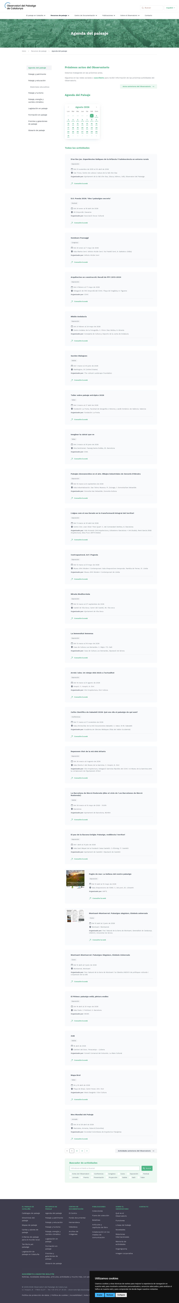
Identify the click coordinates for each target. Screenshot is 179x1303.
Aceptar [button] (100, 1295)
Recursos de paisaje (38, 51)
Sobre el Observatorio (122, 1208)
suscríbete (99, 78)
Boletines (96, 1220)
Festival (146, 1174)
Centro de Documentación (76, 1208)
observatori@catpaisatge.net (80, 1290)
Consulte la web (81, 183)
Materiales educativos (39, 87)
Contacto (143, 1207)
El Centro (73, 1213)
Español (170, 8)
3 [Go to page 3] (82, 1151)
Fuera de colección (100, 1215)
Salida (124, 1177)
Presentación (99, 1177)
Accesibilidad (76, 1295)
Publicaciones (98, 1207)
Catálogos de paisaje (31, 1213)
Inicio (24, 51)
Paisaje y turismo (35, 93)
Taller (142, 1177)
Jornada (75, 1177)
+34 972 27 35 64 (58, 1290)
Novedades (120, 1230)
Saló (133, 1177)
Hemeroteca (74, 1222)
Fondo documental (77, 1218)
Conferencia (98, 1174)
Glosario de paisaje (36, 130)
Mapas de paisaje (29, 1225)
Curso (123, 1174)
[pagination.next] (87, 1151)
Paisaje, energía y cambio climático (35, 100)
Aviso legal (88, 1295)
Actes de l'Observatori (80, 1174)
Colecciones (97, 1211)
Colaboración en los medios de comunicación (101, 1234)
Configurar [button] (121, 1295)
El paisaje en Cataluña (28, 1208)
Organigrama (121, 1249)
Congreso (112, 1174)
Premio (86, 1177)
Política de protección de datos (35, 1295)
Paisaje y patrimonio (37, 74)
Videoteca (73, 1227)
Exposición (134, 1174)
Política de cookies (59, 1295)
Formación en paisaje (37, 115)
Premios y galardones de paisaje (37, 122)
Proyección (113, 1177)
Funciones (120, 1220)
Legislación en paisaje (37, 108)
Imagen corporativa (124, 1253)
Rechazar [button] (110, 1295)
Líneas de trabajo (123, 1225)
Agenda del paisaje (59, 51)
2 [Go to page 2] (76, 1151)
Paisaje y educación (37, 80)
